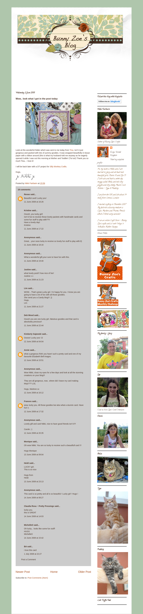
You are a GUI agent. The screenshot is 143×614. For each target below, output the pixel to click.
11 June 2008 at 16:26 (33, 202)
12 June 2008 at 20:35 (33, 433)
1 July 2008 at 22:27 (33, 554)
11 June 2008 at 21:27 (33, 306)
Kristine (27, 210)
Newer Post (23, 571)
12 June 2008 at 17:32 (33, 411)
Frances (28, 401)
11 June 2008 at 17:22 (33, 229)
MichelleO (28, 525)
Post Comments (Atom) (38, 578)
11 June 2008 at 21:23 (33, 279)
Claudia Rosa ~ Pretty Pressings (39, 506)
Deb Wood (29, 315)
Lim (26, 288)
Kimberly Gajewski (32, 334)
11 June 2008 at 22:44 (33, 325)
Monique (28, 441)
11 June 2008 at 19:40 (33, 261)
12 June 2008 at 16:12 (33, 393)
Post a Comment (28, 559)
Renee (27, 194)
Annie (26, 350)
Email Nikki (102, 233)
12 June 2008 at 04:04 (33, 341)
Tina (71, 150)
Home (54, 571)
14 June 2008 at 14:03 (33, 516)
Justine (27, 269)
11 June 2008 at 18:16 (33, 245)
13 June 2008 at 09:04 (33, 454)
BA (25, 546)
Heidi (26, 463)
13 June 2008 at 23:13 (33, 481)
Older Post (84, 571)
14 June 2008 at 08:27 (33, 497)
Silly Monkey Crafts (58, 166)
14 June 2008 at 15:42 (33, 538)
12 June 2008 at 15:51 (33, 360)
